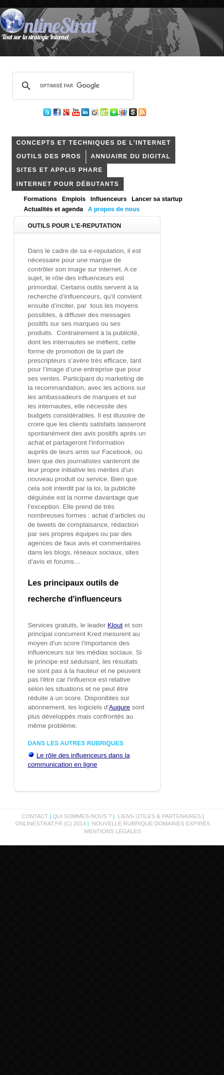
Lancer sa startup (156, 199)
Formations (40, 199)
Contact (34, 816)
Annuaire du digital (130, 156)
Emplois (74, 199)
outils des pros (48, 156)
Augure (119, 707)
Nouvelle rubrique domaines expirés (151, 823)
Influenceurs (109, 199)
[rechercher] (71, 86)
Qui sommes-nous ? (83, 816)
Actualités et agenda (53, 209)
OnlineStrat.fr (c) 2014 (50, 823)
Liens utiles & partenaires (159, 816)
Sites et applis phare (59, 170)
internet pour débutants (67, 184)
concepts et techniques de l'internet (93, 142)
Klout (115, 625)
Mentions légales (112, 831)
